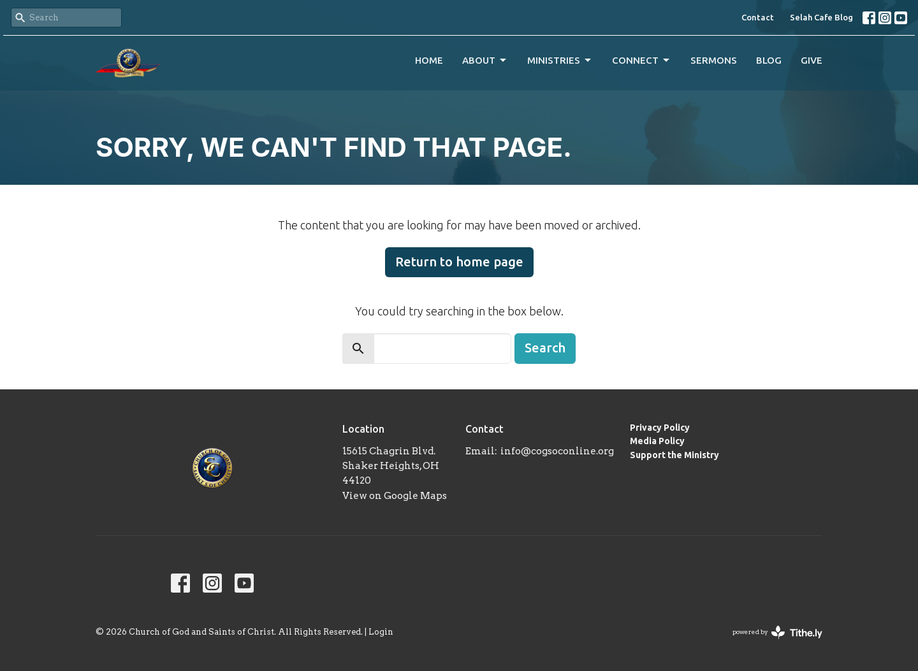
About (485, 60)
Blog (769, 60)
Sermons (713, 60)
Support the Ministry (674, 455)
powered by (777, 632)
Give (811, 60)
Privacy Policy (660, 427)
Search (545, 347)
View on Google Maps (394, 495)
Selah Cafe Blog (821, 17)
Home (429, 60)
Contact (757, 17)
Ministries (560, 60)
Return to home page (459, 261)
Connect (641, 60)
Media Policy (657, 441)
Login (380, 632)
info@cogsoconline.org (557, 451)
